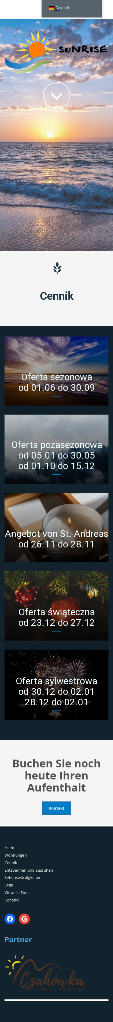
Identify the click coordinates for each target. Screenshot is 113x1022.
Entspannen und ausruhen (29, 870)
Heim (9, 847)
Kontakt (12, 900)
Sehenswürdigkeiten (23, 877)
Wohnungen (16, 855)
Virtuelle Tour (17, 892)
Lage (9, 885)
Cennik (11, 862)
